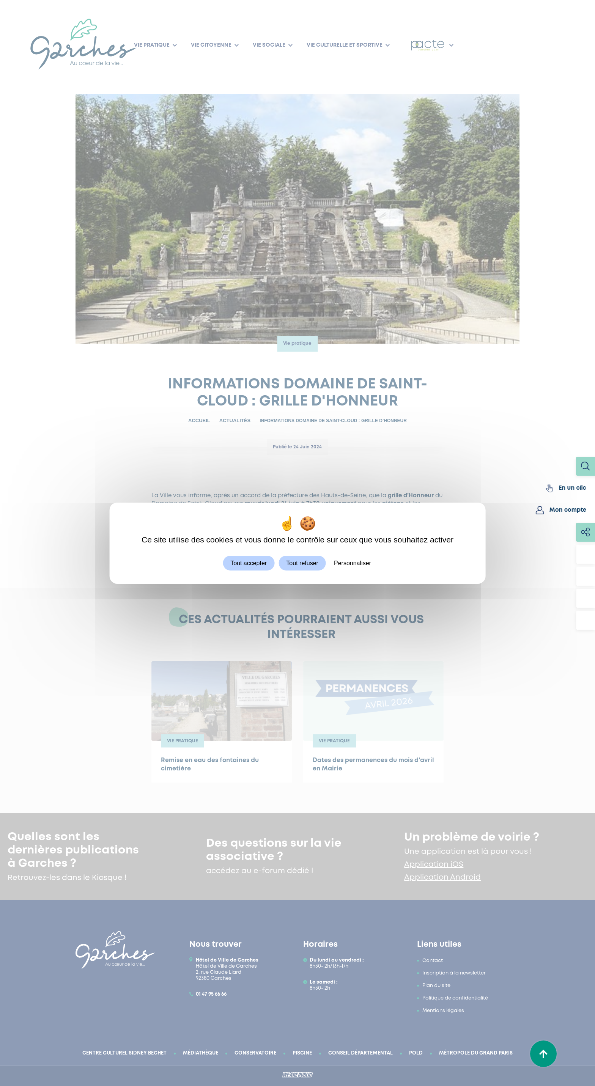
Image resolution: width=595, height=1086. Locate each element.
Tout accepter (248, 563)
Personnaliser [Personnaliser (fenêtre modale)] (352, 563)
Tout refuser (302, 563)
